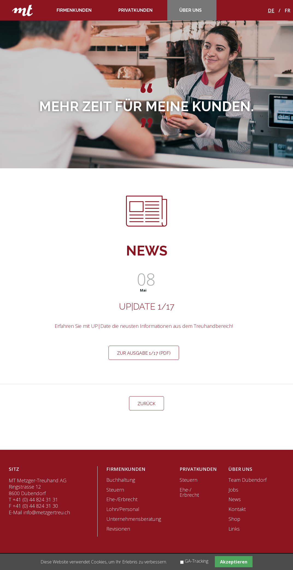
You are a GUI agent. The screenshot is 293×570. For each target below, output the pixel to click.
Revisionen (118, 528)
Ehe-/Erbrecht (121, 499)
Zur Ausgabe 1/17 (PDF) (144, 353)
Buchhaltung (120, 480)
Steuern (115, 489)
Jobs (233, 489)
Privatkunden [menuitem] (135, 10)
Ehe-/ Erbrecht (189, 492)
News (234, 499)
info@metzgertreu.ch (47, 512)
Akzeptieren (233, 562)
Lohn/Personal (122, 509)
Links (234, 528)
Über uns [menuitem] (190, 10)
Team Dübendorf (247, 480)
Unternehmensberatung (133, 519)
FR (287, 10)
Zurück (146, 403)
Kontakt (237, 509)
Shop (234, 519)
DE (271, 10)
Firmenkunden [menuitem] (74, 10)
